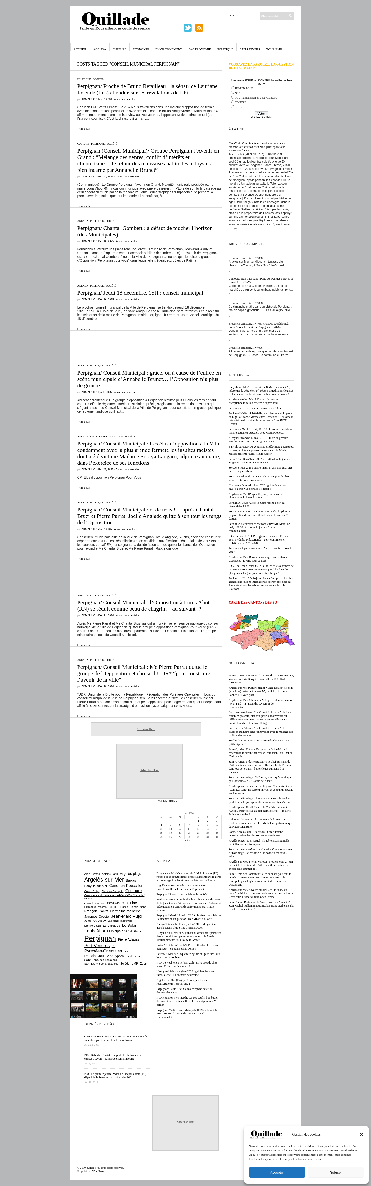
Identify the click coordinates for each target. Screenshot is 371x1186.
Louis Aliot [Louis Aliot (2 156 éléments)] (94, 930)
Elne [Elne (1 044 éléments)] (133, 903)
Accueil (80, 49)
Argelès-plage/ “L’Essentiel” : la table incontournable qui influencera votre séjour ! (259, 842)
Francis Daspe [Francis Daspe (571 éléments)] (138, 906)
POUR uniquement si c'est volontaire (256, 97)
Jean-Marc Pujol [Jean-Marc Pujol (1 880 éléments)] (126, 916)
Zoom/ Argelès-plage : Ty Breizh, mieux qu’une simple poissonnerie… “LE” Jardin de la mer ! (260, 779)
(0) (235, 229)
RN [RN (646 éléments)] (126, 951)
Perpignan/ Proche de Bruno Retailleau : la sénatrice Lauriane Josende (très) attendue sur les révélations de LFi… (147, 89)
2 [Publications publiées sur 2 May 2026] (207, 821)
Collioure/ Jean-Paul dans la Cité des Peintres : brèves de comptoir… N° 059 (261, 280)
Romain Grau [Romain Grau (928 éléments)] (94, 956)
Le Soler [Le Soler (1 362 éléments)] (129, 925)
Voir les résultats (261, 117)
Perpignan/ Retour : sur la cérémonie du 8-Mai (255, 408)
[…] (231, 229)
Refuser (336, 1172)
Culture (120, 49)
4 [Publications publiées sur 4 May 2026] (161, 825)
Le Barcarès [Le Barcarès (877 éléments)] (111, 925)
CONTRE (240, 102)
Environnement (168, 49)
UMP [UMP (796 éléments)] (134, 963)
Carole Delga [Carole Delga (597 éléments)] (92, 891)
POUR (239, 107)
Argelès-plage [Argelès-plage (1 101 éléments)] (131, 874)
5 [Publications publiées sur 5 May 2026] (170, 825)
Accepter (277, 1172)
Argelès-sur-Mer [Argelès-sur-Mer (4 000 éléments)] (104, 880)
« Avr (187, 840)
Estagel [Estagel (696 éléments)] (113, 906)
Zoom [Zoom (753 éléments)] (144, 963)
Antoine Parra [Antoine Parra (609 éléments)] (110, 874)
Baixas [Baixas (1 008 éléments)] (131, 880)
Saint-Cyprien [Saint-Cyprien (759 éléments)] (115, 956)
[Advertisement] (146, 344)
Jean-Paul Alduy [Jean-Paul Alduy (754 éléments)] (95, 920)
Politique (225, 49)
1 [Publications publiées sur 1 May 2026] (198, 821)
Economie (141, 49)
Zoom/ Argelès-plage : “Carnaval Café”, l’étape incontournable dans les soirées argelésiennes (256, 833)
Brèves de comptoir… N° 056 (246, 347)
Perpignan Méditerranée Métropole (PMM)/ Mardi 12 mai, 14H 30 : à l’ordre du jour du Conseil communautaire (259, 527)
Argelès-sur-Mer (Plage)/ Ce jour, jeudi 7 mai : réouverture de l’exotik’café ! (255, 495)
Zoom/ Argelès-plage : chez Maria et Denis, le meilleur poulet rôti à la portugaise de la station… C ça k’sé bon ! (261, 800)
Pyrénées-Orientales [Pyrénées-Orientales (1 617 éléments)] (103, 951)
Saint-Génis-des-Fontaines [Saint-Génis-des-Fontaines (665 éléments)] (100, 959)
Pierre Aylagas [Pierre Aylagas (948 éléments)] (128, 939)
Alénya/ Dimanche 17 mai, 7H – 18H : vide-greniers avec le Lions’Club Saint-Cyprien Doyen (258, 439)
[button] (361, 1134)
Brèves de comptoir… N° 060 (246, 258)
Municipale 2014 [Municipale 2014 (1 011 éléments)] (119, 931)
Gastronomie (200, 49)
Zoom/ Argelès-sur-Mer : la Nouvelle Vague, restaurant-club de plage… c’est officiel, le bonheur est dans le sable (260, 853)
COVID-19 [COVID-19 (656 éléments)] (113, 903)
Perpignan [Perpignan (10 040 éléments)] (100, 938)
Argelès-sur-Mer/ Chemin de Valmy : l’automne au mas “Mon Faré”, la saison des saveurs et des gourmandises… (260, 703)
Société (98, 79)
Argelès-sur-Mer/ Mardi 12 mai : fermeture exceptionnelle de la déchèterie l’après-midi (253, 401)
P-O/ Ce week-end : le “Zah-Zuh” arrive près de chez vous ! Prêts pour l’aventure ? (259, 478)
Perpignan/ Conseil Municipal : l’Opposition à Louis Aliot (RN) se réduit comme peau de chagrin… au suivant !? (143, 605)
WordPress (98, 1171)
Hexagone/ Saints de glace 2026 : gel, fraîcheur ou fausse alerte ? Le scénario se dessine (257, 487)
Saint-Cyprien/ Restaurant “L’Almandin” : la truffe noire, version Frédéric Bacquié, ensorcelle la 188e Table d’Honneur (261, 679)
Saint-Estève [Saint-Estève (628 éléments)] (133, 956)
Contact (235, 15)
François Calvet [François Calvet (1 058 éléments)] (96, 911)
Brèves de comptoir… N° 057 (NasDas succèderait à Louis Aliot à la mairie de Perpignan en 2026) (259, 325)
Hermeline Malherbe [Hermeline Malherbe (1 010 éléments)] (125, 911)
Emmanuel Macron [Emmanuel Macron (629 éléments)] (95, 906)
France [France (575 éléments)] (124, 906)
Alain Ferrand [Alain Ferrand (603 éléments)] (92, 874)
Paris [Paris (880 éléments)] (137, 931)
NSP (237, 93)
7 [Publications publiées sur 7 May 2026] (189, 825)
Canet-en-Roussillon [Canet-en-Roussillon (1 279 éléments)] (126, 886)
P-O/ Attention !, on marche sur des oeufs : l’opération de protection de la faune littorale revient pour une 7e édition (260, 515)
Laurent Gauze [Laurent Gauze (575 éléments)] (92, 925)
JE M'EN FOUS (244, 88)
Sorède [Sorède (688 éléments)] (124, 963)
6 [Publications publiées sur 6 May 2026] (179, 825)
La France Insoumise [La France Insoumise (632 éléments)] (120, 920)
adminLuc (88, 99)
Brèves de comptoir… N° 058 (246, 303)
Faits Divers (250, 49)
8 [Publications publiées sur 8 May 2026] (198, 825)
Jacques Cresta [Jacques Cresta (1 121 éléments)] (96, 916)
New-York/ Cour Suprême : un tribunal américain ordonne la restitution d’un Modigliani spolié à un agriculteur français (257, 147)
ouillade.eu (93, 1167)
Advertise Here (146, 729)
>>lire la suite (84, 129)
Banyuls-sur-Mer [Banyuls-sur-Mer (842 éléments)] (95, 886)
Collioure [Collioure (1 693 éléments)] (133, 890)
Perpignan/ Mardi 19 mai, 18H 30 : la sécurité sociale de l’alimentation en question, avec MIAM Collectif (261, 431)
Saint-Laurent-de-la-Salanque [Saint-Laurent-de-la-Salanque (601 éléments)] (101, 963)
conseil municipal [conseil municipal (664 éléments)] (94, 903)
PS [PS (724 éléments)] (113, 946)
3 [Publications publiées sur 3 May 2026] (216, 821)
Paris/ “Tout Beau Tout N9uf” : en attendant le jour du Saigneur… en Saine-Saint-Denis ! (259, 460)
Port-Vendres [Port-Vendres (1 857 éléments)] (97, 945)
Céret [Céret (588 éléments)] (125, 903)
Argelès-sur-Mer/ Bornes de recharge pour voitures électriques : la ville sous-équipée (258, 559)
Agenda (99, 49)
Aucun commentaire (125, 99)
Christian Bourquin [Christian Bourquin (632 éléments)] (113, 891)
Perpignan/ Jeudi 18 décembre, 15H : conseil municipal (140, 293)
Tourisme (274, 49)
